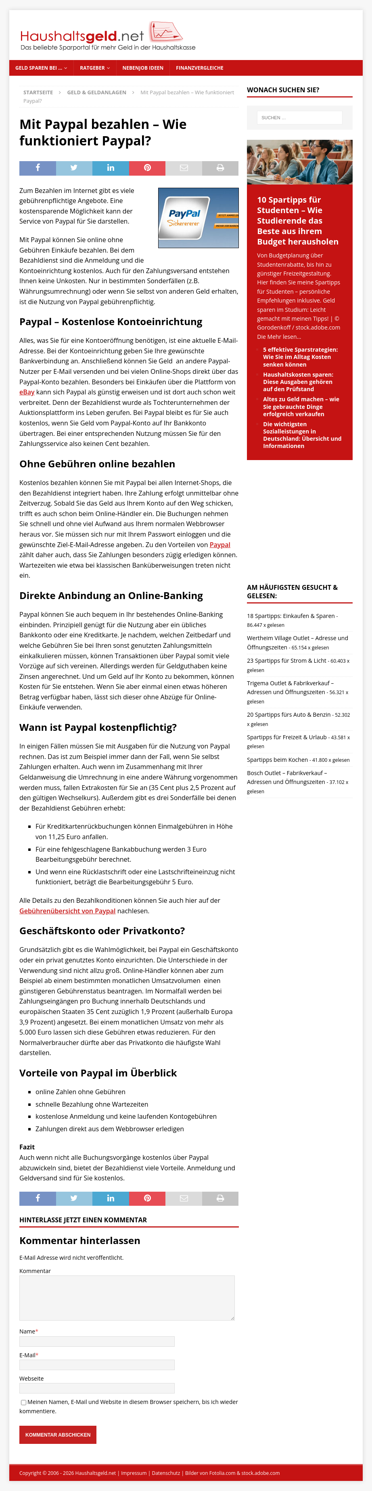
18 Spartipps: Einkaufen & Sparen (290, 616)
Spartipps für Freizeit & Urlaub (287, 737)
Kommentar (35, 1271)
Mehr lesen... (284, 336)
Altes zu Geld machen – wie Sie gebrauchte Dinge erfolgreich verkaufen (301, 406)
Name (27, 1331)
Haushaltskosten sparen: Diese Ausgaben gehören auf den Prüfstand (298, 382)
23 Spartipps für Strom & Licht (286, 660)
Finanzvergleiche (199, 67)
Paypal (220, 544)
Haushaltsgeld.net (95, 1473)
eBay (27, 392)
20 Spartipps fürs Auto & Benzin (288, 714)
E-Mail (27, 1355)
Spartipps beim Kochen (277, 759)
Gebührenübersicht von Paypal (67, 910)
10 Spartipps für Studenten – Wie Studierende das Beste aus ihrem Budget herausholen (298, 220)
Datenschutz (166, 1473)
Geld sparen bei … (38, 67)
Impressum (133, 1473)
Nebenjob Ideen (143, 67)
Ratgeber (92, 67)
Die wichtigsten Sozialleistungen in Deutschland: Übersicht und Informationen (302, 435)
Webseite (31, 1378)
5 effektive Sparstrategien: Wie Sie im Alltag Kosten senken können (300, 357)
